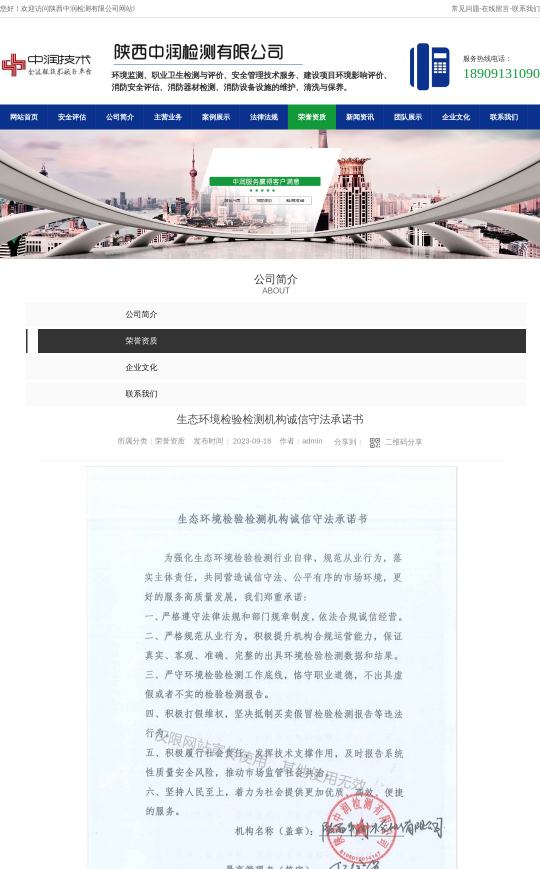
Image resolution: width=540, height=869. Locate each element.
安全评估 (72, 117)
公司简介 (120, 117)
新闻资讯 (360, 117)
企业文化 (456, 117)
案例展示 (216, 117)
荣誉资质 (312, 117)
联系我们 (526, 8)
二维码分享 (403, 442)
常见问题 (466, 8)
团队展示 (408, 117)
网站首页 (24, 117)
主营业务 (168, 117)
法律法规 (264, 117)
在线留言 (496, 8)
